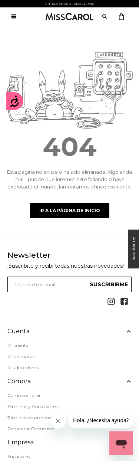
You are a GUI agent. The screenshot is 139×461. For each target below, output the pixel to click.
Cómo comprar (24, 395)
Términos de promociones (34, 417)
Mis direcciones (23, 367)
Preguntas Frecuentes (30, 428)
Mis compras (20, 356)
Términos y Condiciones (32, 406)
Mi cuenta (18, 345)
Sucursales (18, 456)
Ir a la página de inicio (69, 210)
